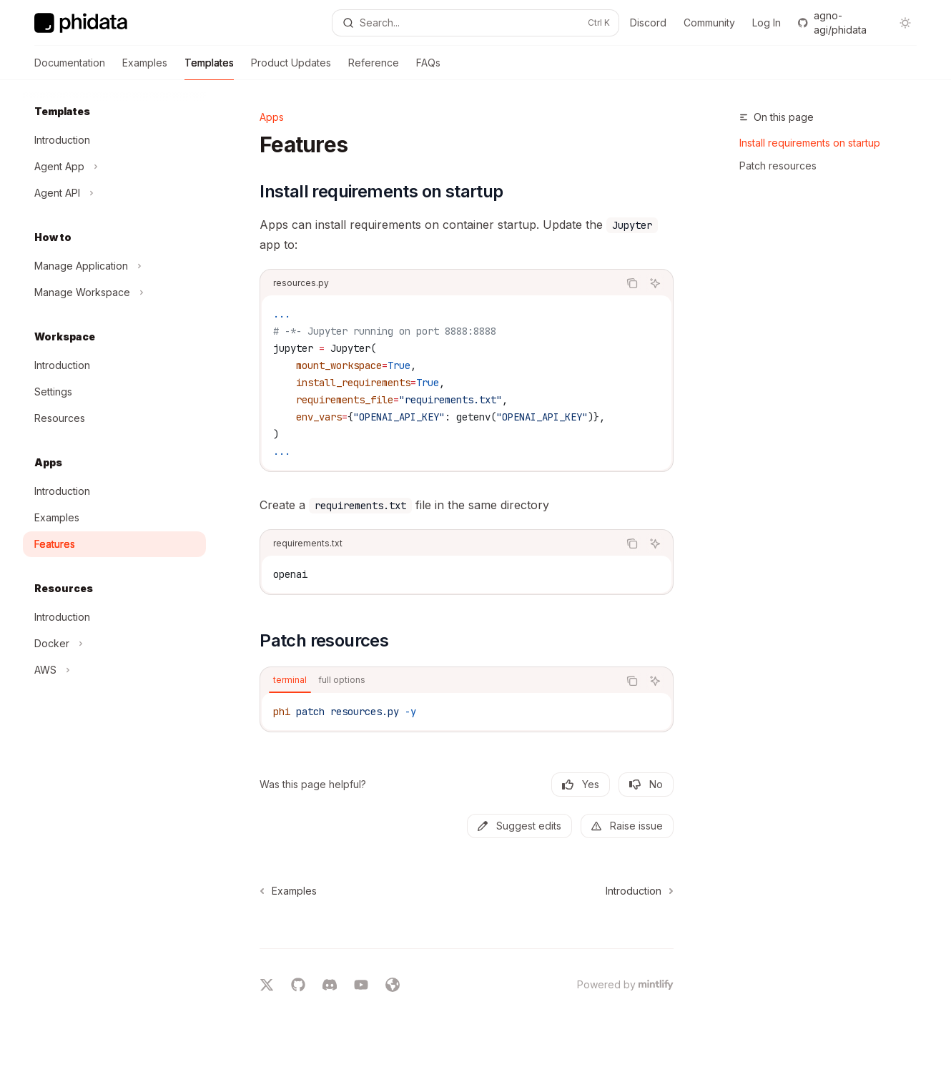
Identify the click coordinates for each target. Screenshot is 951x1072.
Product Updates (291, 68)
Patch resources (778, 165)
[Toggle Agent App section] (114, 167)
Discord (648, 22)
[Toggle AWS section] (114, 670)
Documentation (69, 68)
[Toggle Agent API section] (114, 193)
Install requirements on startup (809, 143)
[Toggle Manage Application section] (114, 266)
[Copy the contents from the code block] (632, 283)
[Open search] (475, 23)
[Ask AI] (655, 283)
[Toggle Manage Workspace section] (114, 292)
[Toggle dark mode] (905, 22)
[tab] (290, 680)
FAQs (428, 68)
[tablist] (439, 681)
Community (709, 22)
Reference (373, 68)
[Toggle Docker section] (114, 644)
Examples (144, 68)
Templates (209, 68)
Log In (766, 22)
